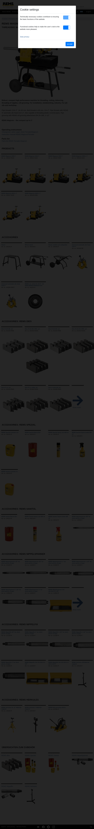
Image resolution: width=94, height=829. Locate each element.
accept (70, 44)
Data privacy (24, 37)
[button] (66, 17)
